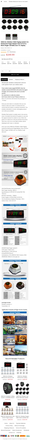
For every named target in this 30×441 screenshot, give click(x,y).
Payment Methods (21, 423)
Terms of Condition (21, 428)
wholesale (26, 430)
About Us (11, 423)
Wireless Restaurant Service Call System (18, 1)
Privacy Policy (9, 425)
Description (4, 79)
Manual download (5, 430)
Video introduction (17, 430)
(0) (8, 51)
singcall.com (15, 438)
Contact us (12, 432)
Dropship (19, 432)
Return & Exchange (19, 425)
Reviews (11, 79)
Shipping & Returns (19, 79)
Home (5, 1)
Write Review (13, 51)
